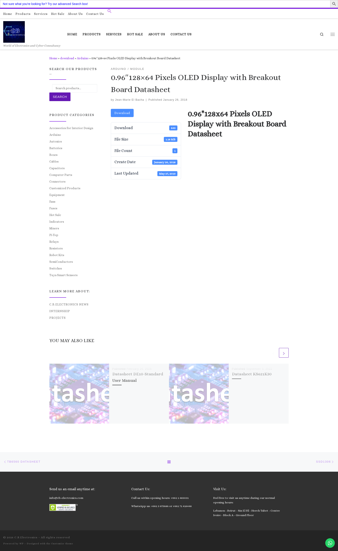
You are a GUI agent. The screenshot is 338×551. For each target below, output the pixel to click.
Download (122, 113)
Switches (55, 268)
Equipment (57, 195)
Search (60, 97)
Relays (54, 241)
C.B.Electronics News (69, 304)
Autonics (55, 141)
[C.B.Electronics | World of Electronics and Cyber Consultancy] (14, 31)
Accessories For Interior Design (71, 128)
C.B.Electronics (26, 537)
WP (21, 543)
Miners (54, 228)
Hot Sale (55, 215)
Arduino (83, 58)
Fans (52, 201)
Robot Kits (56, 255)
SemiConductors (61, 261)
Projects (57, 317)
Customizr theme (62, 543)
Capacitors (57, 168)
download (67, 58)
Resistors (56, 248)
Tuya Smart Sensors (63, 275)
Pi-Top (53, 235)
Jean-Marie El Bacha (129, 99)
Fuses (53, 208)
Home (53, 58)
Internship (59, 311)
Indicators (56, 221)
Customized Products (64, 188)
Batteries (55, 148)
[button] (109, 12)
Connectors (57, 181)
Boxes (53, 155)
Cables (54, 161)
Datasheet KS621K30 (252, 373)
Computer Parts (60, 175)
